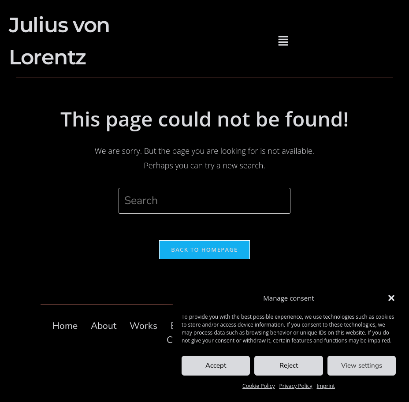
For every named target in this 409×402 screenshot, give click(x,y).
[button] (391, 298)
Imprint (326, 386)
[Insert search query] (204, 201)
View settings (361, 365)
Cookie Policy (258, 386)
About (103, 326)
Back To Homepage (204, 249)
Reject (288, 365)
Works (143, 326)
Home (65, 326)
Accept (215, 365)
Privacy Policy (295, 386)
